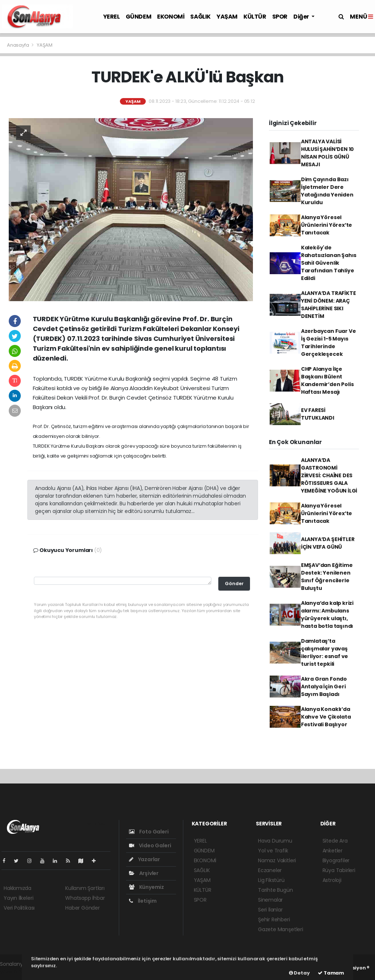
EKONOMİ (170, 16)
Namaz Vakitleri (277, 860)
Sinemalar (270, 899)
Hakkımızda (17, 888)
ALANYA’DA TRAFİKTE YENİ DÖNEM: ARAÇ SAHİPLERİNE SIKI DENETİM (328, 304)
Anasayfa (18, 45)
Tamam (331, 972)
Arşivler (144, 873)
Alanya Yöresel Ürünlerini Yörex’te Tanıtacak (326, 225)
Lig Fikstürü (271, 880)
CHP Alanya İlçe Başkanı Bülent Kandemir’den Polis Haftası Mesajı (327, 380)
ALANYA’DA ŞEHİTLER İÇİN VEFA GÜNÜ (328, 543)
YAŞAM (227, 16)
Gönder (234, 583)
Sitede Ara (335, 840)
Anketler (333, 850)
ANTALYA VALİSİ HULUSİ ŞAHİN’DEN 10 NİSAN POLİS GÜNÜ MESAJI (327, 153)
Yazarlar (144, 859)
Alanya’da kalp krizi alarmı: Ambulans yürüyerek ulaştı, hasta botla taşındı (327, 614)
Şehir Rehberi (274, 919)
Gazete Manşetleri (280, 929)
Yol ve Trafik (273, 850)
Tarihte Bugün (275, 890)
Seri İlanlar (270, 909)
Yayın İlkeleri (18, 898)
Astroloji (332, 880)
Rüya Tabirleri (339, 870)
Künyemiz (146, 887)
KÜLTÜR (254, 16)
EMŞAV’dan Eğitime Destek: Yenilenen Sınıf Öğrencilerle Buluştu (327, 576)
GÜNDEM (139, 16)
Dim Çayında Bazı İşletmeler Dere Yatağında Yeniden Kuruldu (327, 191)
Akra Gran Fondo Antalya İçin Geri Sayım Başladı (324, 686)
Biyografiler (336, 860)
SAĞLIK (200, 16)
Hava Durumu (275, 840)
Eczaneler (270, 870)
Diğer (301, 16)
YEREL (111, 16)
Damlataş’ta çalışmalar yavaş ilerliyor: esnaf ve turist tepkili (324, 652)
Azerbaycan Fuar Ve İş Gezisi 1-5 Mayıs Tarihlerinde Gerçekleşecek (328, 342)
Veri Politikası (19, 907)
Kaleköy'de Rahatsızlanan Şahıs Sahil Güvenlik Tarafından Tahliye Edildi (328, 263)
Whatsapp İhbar (85, 898)
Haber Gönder (82, 907)
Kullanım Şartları (85, 888)
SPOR (280, 16)
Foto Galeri (149, 831)
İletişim (143, 901)
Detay (299, 972)
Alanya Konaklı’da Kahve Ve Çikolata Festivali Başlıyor (326, 716)
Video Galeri (150, 845)
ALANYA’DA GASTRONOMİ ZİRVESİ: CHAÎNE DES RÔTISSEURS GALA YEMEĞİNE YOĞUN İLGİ (329, 475)
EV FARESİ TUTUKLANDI (317, 414)
